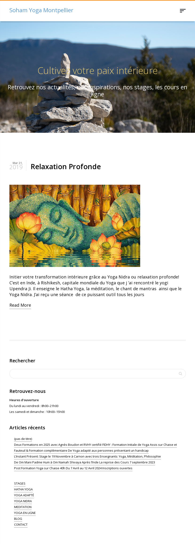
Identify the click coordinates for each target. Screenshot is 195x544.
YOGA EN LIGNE (25, 513)
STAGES (19, 483)
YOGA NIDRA (23, 501)
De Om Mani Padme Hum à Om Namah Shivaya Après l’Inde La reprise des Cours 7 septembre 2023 (84, 462)
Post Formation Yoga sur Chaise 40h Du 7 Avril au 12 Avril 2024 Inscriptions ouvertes (73, 468)
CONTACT (21, 524)
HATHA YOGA (23, 489)
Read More (20, 305)
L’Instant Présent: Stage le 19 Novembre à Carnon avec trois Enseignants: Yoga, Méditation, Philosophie (87, 456)
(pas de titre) (23, 439)
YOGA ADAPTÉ (24, 495)
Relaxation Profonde (66, 166)
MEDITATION (23, 507)
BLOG (18, 519)
